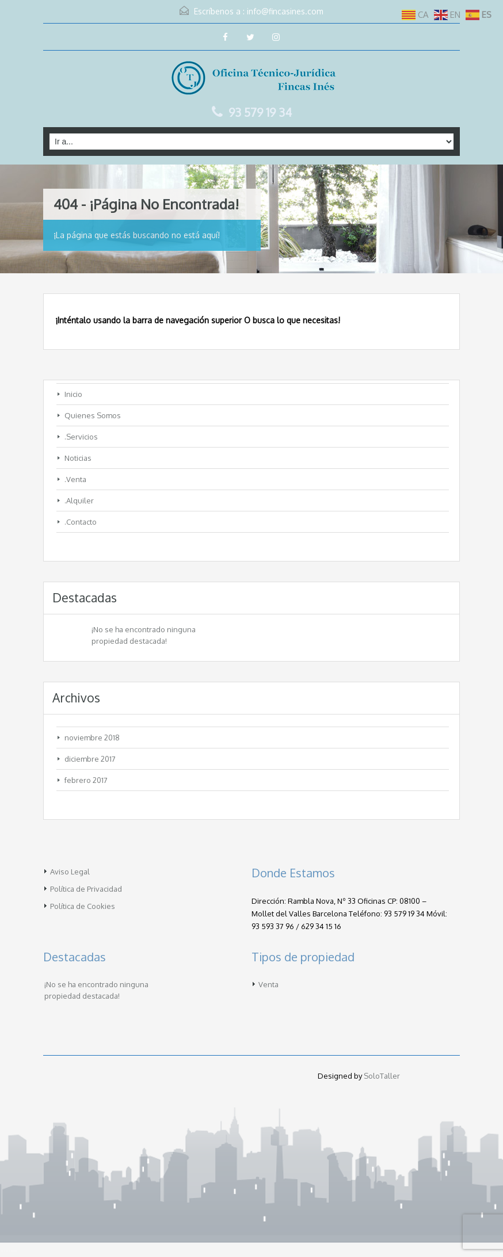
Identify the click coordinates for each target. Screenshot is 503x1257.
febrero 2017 (86, 780)
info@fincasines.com (285, 11)
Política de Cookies (82, 906)
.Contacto (80, 521)
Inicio (73, 394)
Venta (268, 984)
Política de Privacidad (86, 888)
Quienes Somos (92, 415)
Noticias (78, 458)
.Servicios (81, 436)
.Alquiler (79, 500)
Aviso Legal (70, 871)
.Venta (75, 479)
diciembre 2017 (90, 758)
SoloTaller (382, 1075)
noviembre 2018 (92, 737)
